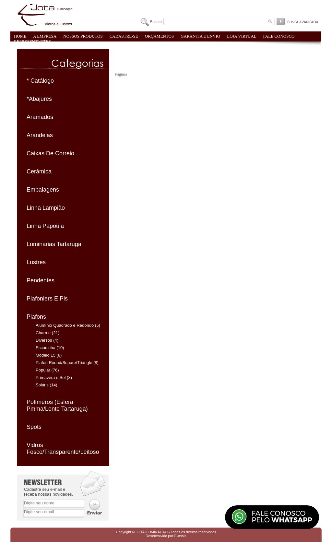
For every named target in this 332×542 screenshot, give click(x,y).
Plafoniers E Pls (47, 298)
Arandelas (40, 135)
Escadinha (45, 347)
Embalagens (43, 189)
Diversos (44, 340)
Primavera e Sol (50, 377)
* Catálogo (40, 80)
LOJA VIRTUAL (241, 36)
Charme (43, 332)
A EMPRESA (44, 36)
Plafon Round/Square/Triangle (64, 362)
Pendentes (40, 280)
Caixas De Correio (50, 153)
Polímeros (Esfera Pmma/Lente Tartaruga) (57, 405)
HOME (20, 36)
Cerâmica (39, 171)
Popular (43, 370)
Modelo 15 (45, 355)
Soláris (42, 385)
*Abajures (39, 99)
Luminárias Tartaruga (54, 244)
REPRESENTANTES (32, 41)
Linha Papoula (45, 226)
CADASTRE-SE (124, 36)
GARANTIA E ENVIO (200, 36)
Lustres (36, 262)
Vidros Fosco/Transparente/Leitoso (63, 448)
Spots (34, 427)
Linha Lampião (46, 208)
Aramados (40, 117)
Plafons (36, 316)
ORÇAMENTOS (159, 36)
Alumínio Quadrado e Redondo (65, 325)
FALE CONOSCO (279, 36)
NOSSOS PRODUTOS (83, 36)
